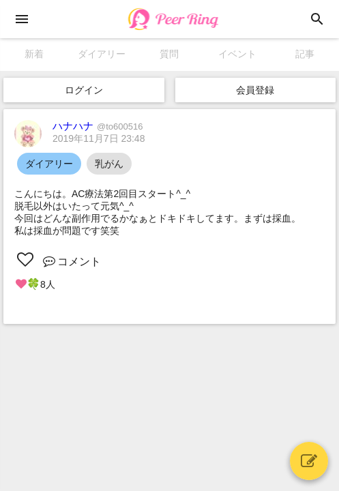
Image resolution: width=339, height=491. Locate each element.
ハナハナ (98, 126)
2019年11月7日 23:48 (99, 138)
